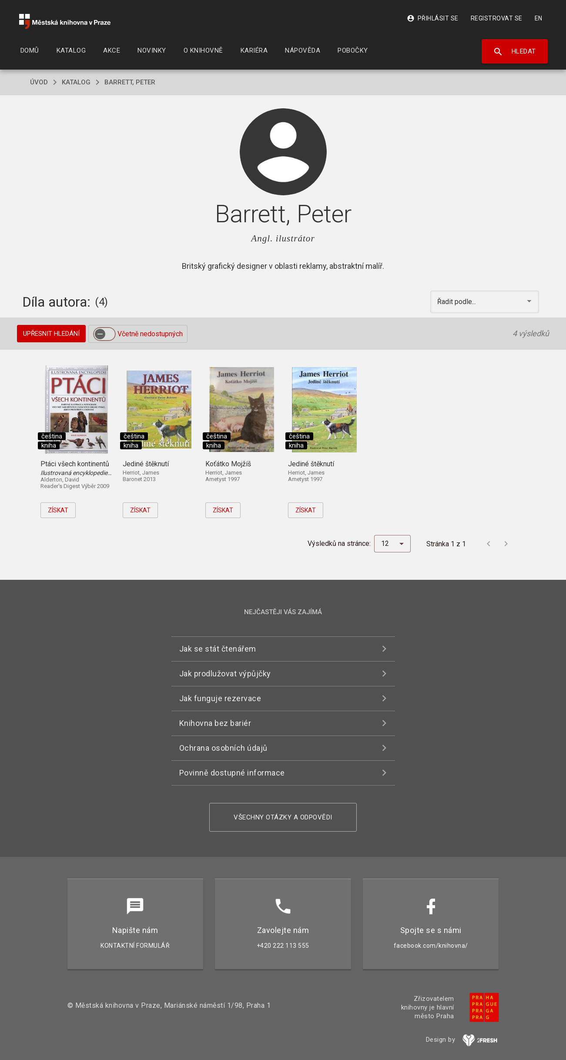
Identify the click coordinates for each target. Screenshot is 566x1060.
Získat (58, 510)
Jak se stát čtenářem (217, 648)
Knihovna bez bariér (215, 723)
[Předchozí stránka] (488, 543)
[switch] (104, 334)
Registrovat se (496, 18)
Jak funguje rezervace (220, 698)
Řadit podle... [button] (457, 302)
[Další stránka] (506, 543)
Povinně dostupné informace (232, 772)
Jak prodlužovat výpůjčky (225, 673)
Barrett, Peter (129, 82)
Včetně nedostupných (150, 334)
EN (539, 18)
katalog (76, 82)
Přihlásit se (433, 18)
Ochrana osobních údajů (223, 747)
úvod (39, 82)
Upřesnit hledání (51, 334)
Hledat (514, 52)
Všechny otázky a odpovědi (283, 817)
